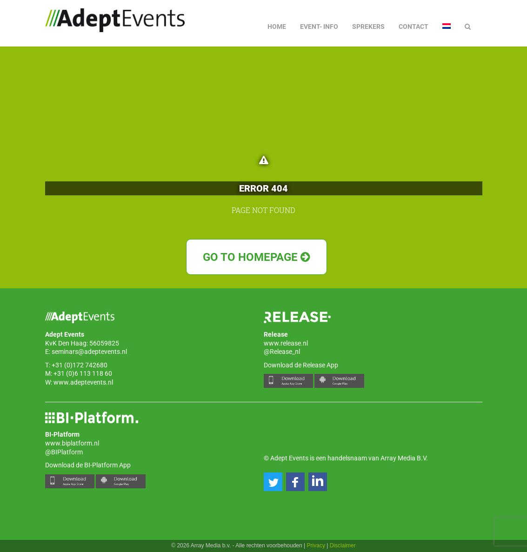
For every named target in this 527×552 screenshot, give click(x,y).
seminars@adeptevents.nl (89, 351)
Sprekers (368, 26)
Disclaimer (343, 545)
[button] (273, 481)
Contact (413, 26)
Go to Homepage (256, 257)
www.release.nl (286, 343)
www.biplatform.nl (72, 443)
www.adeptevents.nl (83, 382)
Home (276, 26)
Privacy (316, 545)
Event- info (319, 26)
